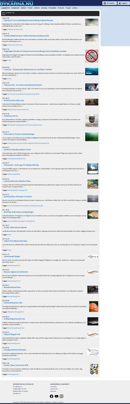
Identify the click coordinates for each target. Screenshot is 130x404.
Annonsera (53, 386)
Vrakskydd (11, 143)
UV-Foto (10, 94)
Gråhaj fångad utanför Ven (14, 319)
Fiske (21, 29)
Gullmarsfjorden (13, 29)
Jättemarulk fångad (12, 256)
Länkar (74, 8)
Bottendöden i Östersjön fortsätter (18, 196)
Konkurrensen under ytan (14, 100)
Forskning (20, 190)
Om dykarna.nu (17, 386)
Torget (68, 8)
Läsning (44, 8)
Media (10, 125)
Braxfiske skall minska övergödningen (19, 212)
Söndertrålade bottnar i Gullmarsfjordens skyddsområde (26, 36)
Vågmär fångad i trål (12, 334)
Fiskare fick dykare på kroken (15, 241)
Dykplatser (15, 8)
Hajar (23, 125)
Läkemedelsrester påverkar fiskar (17, 181)
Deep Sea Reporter (22, 109)
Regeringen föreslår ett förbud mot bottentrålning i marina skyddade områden (35, 51)
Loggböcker (5, 8)
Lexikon (37, 8)
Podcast (61, 8)
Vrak (17, 143)
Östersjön (17, 94)
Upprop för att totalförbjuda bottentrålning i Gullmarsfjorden (28, 20)
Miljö (9, 109)
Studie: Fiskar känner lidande (15, 227)
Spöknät (22, 143)
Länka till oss (54, 389)
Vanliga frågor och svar (19, 389)
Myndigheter (30, 143)
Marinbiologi (25, 94)
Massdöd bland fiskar (12, 287)
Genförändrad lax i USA (13, 303)
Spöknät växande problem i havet (17, 149)
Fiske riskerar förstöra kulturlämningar (19, 134)
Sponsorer (53, 391)
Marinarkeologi (40, 143)
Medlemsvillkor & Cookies (20, 391)
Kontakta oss (16, 393)
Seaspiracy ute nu (11, 116)
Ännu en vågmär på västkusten (16, 272)
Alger (41, 206)
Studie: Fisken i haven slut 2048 (16, 365)
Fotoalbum (52, 8)
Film (31, 125)
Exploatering (38, 125)
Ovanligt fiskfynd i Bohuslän (15, 350)
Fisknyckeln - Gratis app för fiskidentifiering (21, 165)
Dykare (23, 8)
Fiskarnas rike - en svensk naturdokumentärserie (23, 85)
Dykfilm (37, 94)
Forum (30, 8)
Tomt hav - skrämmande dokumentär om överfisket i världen (28, 69)
